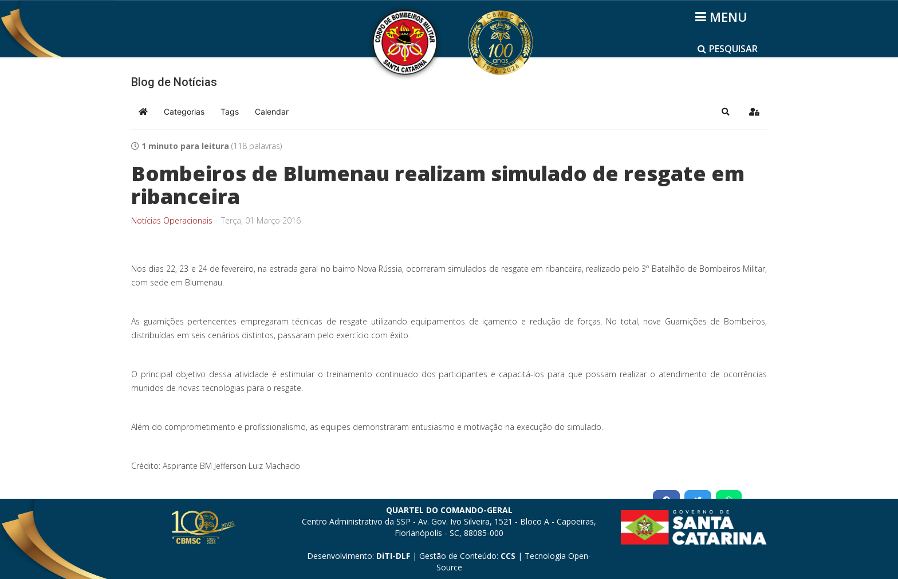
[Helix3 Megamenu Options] (723, 16)
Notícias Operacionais (171, 220)
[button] (725, 112)
